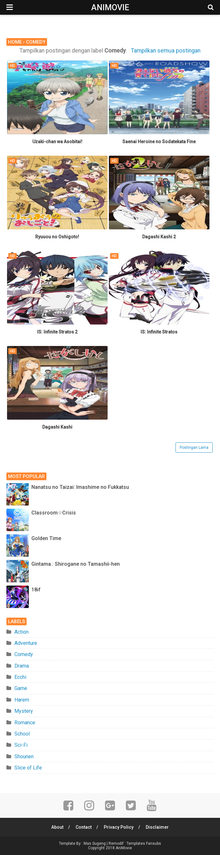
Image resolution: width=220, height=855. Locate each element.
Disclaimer (157, 827)
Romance (24, 722)
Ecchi (20, 677)
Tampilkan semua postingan (165, 50)
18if (36, 590)
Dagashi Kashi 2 (159, 236)
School (22, 734)
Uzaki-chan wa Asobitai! (57, 141)
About (57, 827)
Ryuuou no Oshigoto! (57, 236)
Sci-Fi (21, 745)
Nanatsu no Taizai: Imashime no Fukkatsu (80, 487)
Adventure (25, 643)
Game (20, 688)
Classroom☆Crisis (53, 513)
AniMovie (110, 7)
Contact (84, 827)
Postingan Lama (194, 447)
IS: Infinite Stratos (159, 331)
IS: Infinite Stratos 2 (57, 331)
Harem (21, 700)
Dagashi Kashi (57, 427)
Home (15, 42)
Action (21, 632)
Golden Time (46, 538)
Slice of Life (28, 768)
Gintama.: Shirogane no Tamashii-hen (75, 564)
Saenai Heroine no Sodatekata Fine (159, 141)
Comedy (23, 654)
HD (12, 65)
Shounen (24, 756)
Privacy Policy (119, 827)
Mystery (23, 711)
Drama (21, 666)
